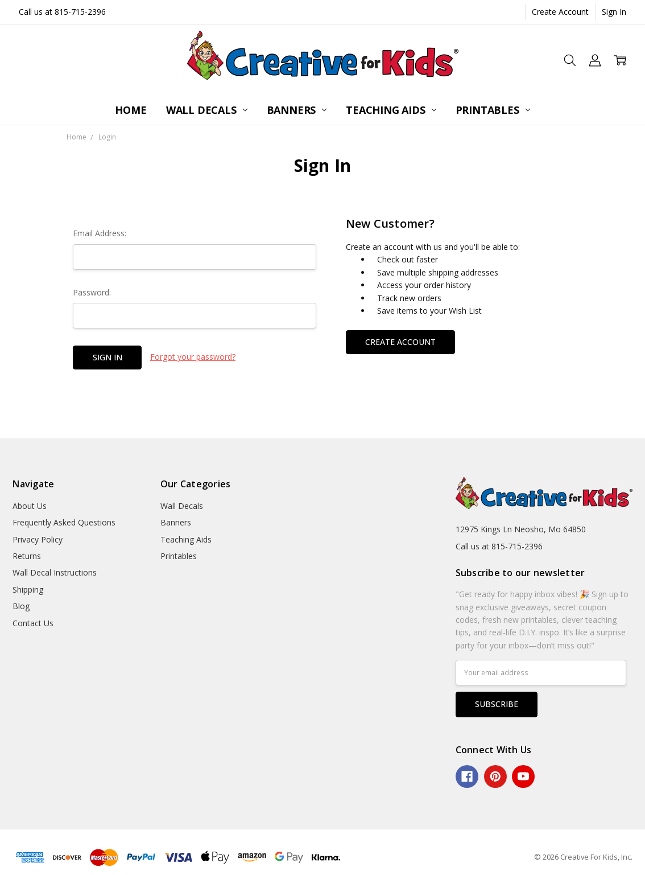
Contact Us (33, 623)
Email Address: (99, 233)
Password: (92, 292)
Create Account (560, 11)
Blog (21, 606)
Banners (297, 110)
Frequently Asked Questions (64, 522)
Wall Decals (206, 110)
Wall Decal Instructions (55, 572)
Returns (27, 556)
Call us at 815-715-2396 (62, 11)
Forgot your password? (192, 356)
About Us (30, 505)
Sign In (614, 11)
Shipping (28, 589)
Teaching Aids (391, 110)
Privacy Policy (38, 539)
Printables (493, 110)
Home (130, 110)
